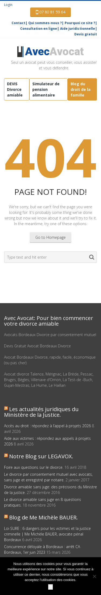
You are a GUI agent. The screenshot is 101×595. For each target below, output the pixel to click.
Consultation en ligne (38, 28)
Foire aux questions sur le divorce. (33, 467)
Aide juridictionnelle (77, 28)
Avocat (54, 51)
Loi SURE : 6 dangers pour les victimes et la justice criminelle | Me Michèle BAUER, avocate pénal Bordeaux (47, 534)
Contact (18, 23)
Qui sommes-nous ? (45, 23)
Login (8, 4)
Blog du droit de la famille (80, 89)
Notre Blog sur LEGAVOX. (41, 456)
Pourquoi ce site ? (80, 23)
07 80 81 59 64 (50, 12)
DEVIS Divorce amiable (15, 89)
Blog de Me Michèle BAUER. (43, 517)
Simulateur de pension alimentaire (46, 89)
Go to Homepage (50, 237)
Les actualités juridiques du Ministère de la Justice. (41, 412)
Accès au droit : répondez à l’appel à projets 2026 (47, 425)
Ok (50, 587)
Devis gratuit (85, 34)
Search (91, 258)
